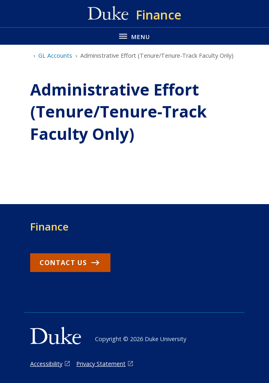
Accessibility (46, 364)
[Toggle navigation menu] (134, 36)
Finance (49, 226)
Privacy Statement (101, 364)
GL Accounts (55, 55)
